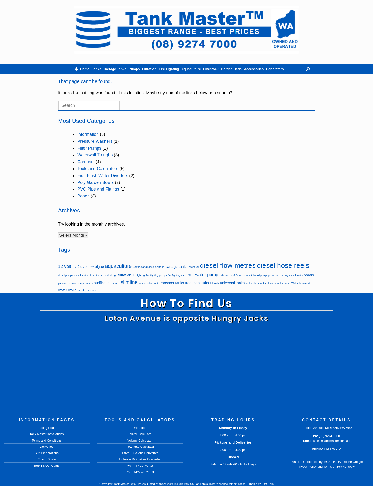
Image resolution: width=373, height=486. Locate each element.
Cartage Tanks (114, 69)
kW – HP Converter (140, 465)
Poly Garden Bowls (95, 182)
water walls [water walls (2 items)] (67, 290)
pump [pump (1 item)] (80, 283)
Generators (275, 69)
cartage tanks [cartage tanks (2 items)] (176, 267)
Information (88, 134)
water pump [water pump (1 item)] (283, 283)
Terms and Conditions (47, 440)
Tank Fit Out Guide (46, 465)
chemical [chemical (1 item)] (194, 266)
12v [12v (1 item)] (74, 266)
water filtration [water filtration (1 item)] (268, 283)
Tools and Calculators (97, 168)
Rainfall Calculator (139, 434)
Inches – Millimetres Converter (140, 459)
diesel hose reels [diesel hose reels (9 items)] (283, 265)
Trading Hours (46, 428)
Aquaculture (191, 69)
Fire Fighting (169, 69)
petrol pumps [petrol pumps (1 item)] (275, 275)
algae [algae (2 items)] (99, 267)
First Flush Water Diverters (102, 175)
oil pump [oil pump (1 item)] (262, 275)
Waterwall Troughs (95, 154)
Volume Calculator (139, 440)
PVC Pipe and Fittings (98, 189)
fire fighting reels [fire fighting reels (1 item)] (177, 275)
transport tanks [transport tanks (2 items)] (172, 283)
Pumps (134, 69)
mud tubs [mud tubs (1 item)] (251, 275)
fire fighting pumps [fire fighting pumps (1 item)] (156, 275)
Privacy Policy (307, 466)
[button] (308, 69)
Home (84, 69)
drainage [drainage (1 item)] (112, 275)
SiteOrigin (268, 483)
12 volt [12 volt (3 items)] (64, 266)
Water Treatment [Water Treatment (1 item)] (300, 283)
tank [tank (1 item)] (156, 283)
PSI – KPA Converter (140, 472)
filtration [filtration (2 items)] (124, 275)
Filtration (149, 69)
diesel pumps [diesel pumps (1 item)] (65, 275)
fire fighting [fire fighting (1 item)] (139, 275)
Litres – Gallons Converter (140, 453)
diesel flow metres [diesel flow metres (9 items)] (228, 265)
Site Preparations (47, 453)
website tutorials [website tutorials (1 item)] (86, 290)
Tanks (96, 69)
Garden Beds (231, 69)
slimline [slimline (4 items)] (129, 282)
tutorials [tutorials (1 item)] (214, 283)
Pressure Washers (94, 141)
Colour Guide (47, 459)
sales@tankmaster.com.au (331, 440)
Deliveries (46, 446)
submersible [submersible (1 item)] (145, 283)
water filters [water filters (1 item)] (252, 283)
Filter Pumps (89, 148)
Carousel (85, 161)
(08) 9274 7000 (329, 436)
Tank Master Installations (46, 434)
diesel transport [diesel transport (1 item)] (97, 275)
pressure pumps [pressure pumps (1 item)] (67, 283)
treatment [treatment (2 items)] (193, 283)
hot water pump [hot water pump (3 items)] (203, 274)
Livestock (211, 69)
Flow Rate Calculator (140, 446)
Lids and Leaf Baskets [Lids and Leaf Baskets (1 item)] (232, 275)
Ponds (83, 196)
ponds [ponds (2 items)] (309, 275)
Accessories (254, 69)
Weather (140, 428)
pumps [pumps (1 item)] (89, 283)
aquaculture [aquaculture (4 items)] (118, 266)
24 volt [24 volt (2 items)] (83, 267)
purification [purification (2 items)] (103, 283)
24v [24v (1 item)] (92, 266)
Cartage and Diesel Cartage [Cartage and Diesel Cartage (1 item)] (148, 266)
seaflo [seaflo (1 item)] (116, 283)
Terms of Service (335, 466)
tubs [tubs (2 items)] (205, 283)
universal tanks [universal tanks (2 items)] (232, 283)
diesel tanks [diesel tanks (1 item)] (81, 275)
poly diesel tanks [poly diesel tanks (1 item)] (293, 275)
